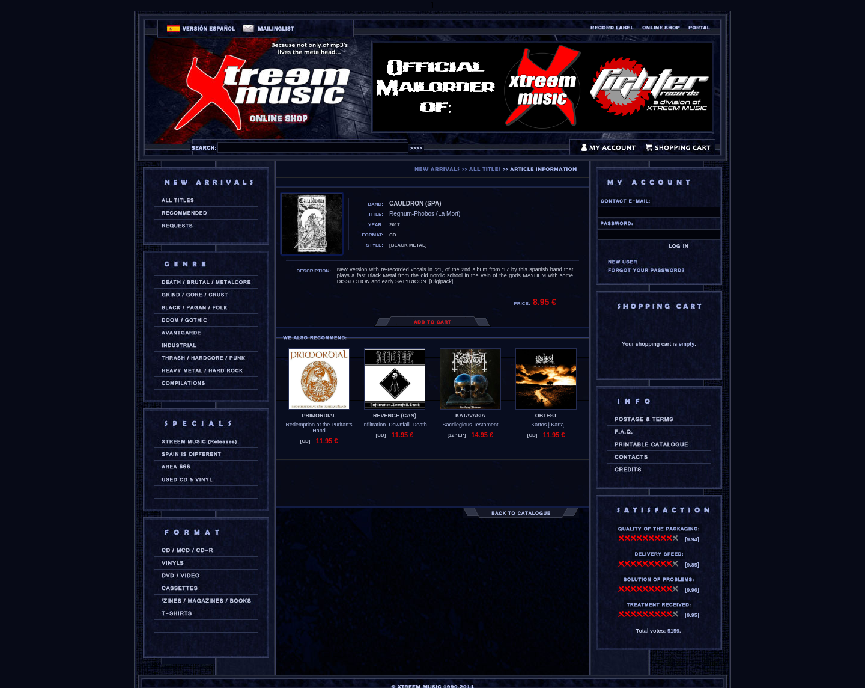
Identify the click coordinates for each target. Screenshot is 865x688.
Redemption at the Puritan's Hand (319, 428)
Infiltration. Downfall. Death (394, 425)
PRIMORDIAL (319, 416)
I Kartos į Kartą (546, 425)
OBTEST (546, 416)
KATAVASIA (470, 416)
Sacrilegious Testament (471, 425)
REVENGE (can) (394, 416)
